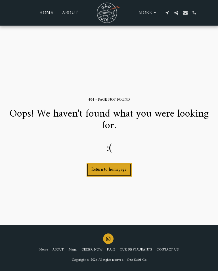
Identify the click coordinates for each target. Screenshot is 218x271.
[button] (167, 13)
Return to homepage (109, 169)
